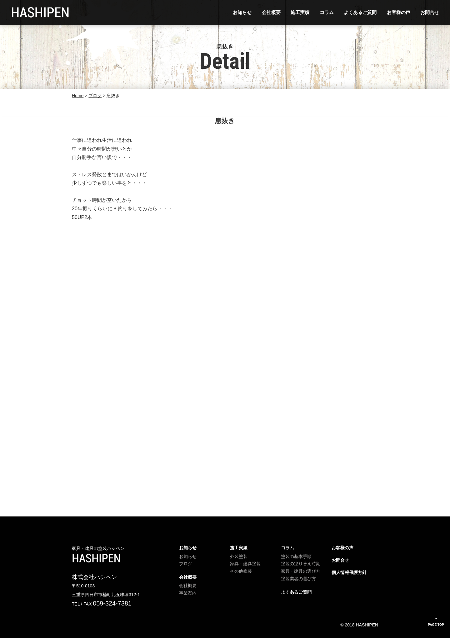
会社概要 (271, 12)
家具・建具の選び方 (300, 571)
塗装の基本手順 (296, 556)
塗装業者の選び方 (298, 578)
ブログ (185, 563)
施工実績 (300, 12)
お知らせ (242, 12)
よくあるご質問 (360, 12)
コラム (327, 12)
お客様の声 (398, 12)
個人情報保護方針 (349, 572)
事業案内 (188, 593)
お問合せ (429, 12)
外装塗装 (239, 556)
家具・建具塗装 (245, 563)
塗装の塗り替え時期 (300, 563)
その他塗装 (241, 571)
